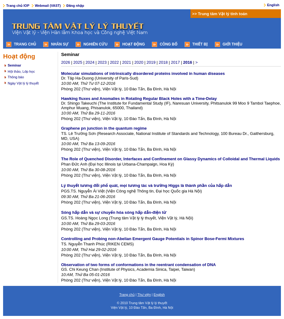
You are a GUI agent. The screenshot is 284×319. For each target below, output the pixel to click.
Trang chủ (25, 44)
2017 (175, 62)
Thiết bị (200, 44)
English (273, 5)
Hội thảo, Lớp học (21, 71)
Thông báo (16, 77)
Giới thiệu (232, 44)
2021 (126, 62)
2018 (163, 62)
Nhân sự (60, 44)
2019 (151, 62)
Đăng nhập (75, 5)
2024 (90, 62)
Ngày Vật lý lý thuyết (23, 83)
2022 (114, 62)
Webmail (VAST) (48, 5)
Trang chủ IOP (17, 5)
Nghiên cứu (95, 44)
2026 (65, 62)
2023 (102, 62)
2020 (138, 62)
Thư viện (144, 294)
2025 (77, 62)
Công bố (169, 44)
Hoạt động (133, 44)
